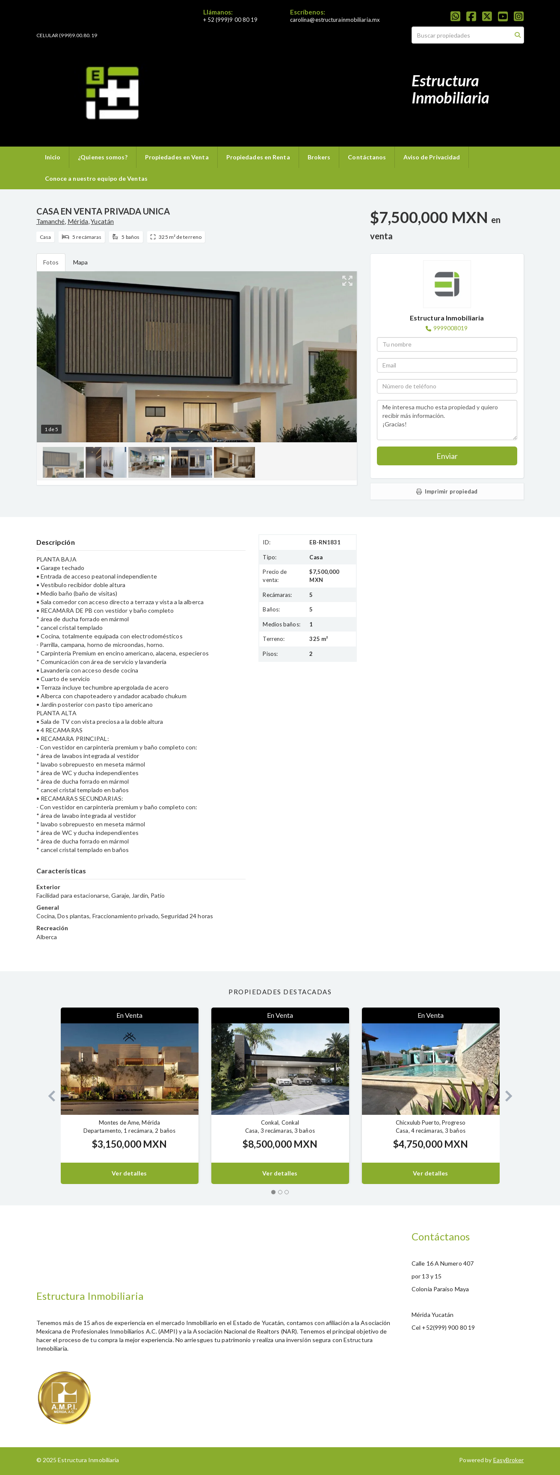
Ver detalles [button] (129, 1173)
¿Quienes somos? (102, 157)
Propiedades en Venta (177, 157)
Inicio (53, 157)
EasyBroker (508, 1459)
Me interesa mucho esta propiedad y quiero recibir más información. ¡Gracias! (447, 420)
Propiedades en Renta (258, 157)
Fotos (51, 262)
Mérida (78, 221)
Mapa (80, 262)
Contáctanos (367, 157)
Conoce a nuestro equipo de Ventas (96, 178)
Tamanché (50, 221)
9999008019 (450, 328)
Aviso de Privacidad (431, 157)
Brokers (319, 157)
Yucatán (102, 221)
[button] (48, 1096)
